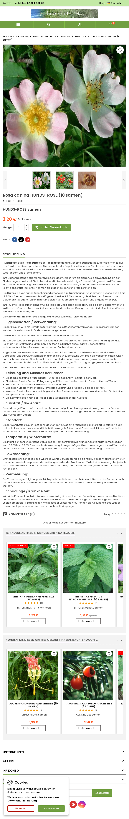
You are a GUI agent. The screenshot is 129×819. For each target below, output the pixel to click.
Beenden (21, 808)
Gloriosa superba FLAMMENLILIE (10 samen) (33, 705)
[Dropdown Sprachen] (116, 3)
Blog (102, 3)
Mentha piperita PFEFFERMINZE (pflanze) (33, 598)
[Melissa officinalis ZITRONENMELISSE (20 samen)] (88, 546)
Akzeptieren (51, 808)
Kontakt (7, 3)
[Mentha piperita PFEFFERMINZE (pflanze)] (33, 546)
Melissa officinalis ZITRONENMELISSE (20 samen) (88, 598)
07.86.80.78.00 (35, 3)
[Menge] (18, 227)
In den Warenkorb (51, 227)
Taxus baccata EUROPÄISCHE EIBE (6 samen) (88, 705)
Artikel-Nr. (9, 201)
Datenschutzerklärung (22, 800)
